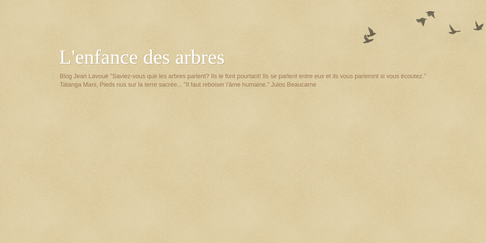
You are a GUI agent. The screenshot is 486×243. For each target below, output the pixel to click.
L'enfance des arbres (142, 57)
